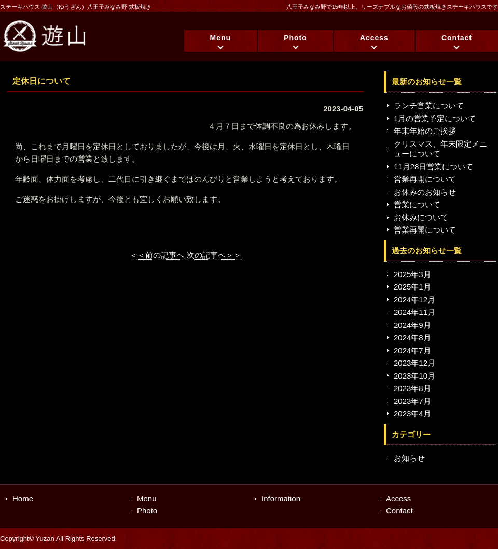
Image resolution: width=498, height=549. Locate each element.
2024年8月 (412, 337)
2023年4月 (412, 413)
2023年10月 (414, 375)
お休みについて (421, 217)
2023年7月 (412, 401)
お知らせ (409, 458)
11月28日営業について (433, 166)
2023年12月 (414, 362)
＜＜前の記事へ (157, 255)
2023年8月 (412, 388)
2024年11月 (414, 312)
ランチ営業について (429, 105)
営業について (417, 204)
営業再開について (425, 179)
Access (374, 38)
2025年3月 (412, 274)
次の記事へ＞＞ (214, 255)
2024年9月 (412, 325)
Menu (220, 38)
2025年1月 (412, 286)
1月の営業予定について (435, 118)
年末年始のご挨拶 (425, 130)
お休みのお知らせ (425, 191)
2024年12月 (414, 299)
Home (22, 498)
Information (280, 498)
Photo (295, 38)
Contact (456, 38)
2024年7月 (412, 350)
